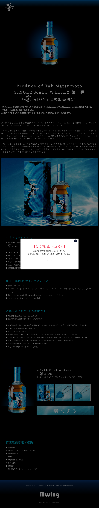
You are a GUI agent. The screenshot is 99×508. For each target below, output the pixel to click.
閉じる (49, 260)
